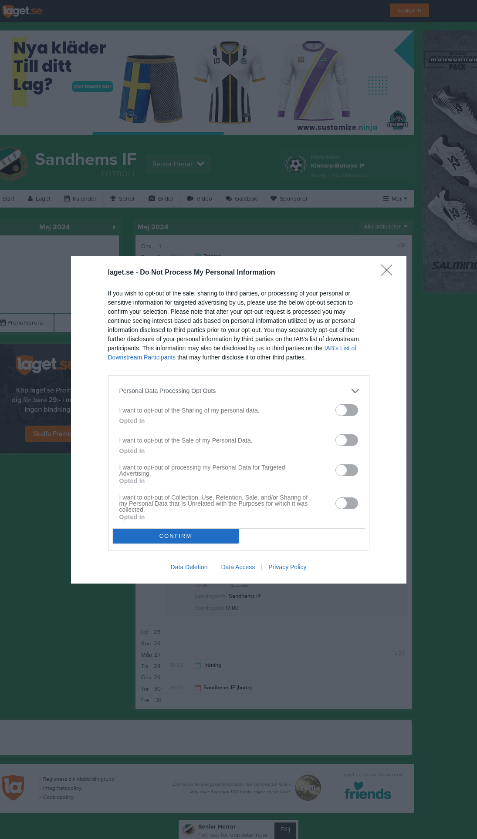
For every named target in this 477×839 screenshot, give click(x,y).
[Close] (389, 273)
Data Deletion (189, 567)
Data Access (238, 567)
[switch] (346, 410)
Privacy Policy (287, 567)
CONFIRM (175, 536)
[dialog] (238, 420)
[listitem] (238, 391)
